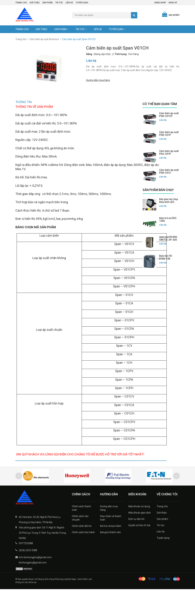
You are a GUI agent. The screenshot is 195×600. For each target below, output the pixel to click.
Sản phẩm (47, 2)
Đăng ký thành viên (110, 543)
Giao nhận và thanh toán (110, 529)
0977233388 (26, 554)
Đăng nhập (160, 2)
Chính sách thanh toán (81, 519)
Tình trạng (121, 54)
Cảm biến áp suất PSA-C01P (169, 152)
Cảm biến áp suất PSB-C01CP (169, 114)
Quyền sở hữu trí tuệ (139, 536)
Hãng (89, 54)
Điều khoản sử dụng (139, 517)
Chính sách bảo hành (83, 543)
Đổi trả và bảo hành (110, 536)
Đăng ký (173, 2)
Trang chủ (21, 2)
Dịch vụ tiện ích (136, 529)
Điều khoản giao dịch (139, 523)
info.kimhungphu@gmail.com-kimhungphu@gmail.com (35, 571)
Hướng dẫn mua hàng (98, 79)
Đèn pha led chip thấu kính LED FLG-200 (168, 202)
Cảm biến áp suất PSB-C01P (169, 133)
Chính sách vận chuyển (80, 529)
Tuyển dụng (82, 2)
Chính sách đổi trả (81, 536)
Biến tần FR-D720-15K (166, 257)
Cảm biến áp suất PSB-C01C (169, 171)
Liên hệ (69, 2)
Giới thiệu (35, 2)
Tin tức (59, 2)
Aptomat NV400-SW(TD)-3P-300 (168, 238)
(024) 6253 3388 (28, 561)
